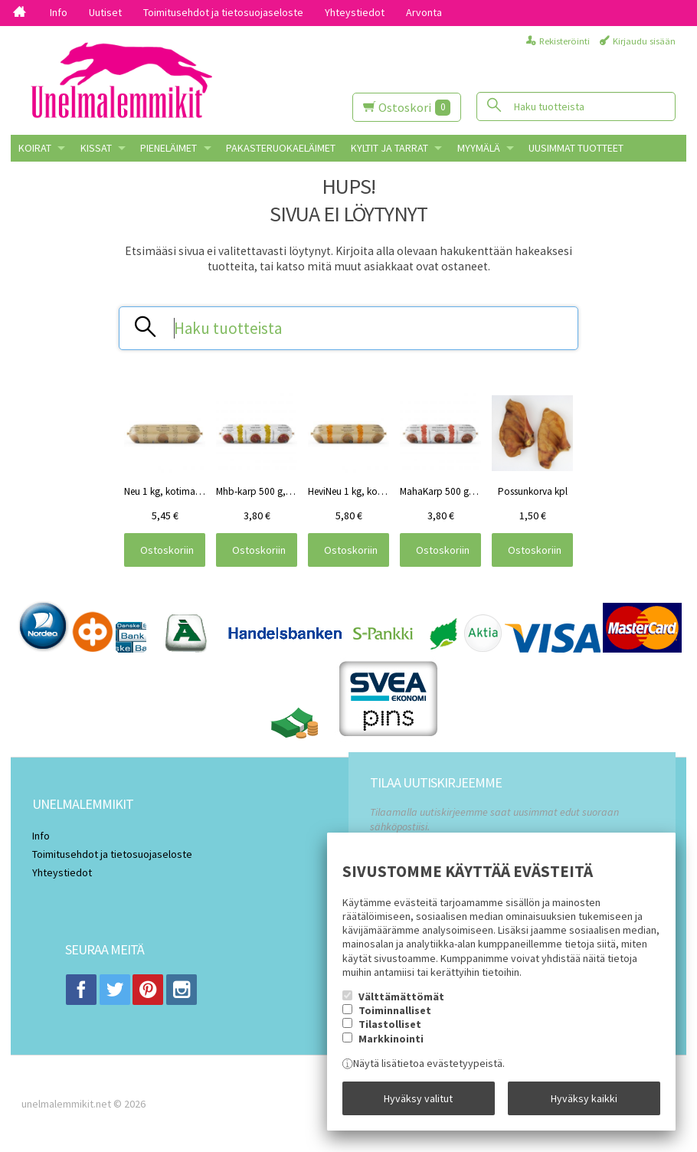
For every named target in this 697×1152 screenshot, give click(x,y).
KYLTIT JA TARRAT (389, 148)
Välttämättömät (401, 996)
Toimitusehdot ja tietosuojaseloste (223, 12)
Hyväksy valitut (418, 1098)
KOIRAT (34, 148)
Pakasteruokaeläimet (280, 148)
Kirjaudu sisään (644, 41)
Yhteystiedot (354, 12)
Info (58, 12)
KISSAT (96, 148)
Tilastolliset (389, 1024)
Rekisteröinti (564, 41)
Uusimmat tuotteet (575, 148)
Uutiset (105, 12)
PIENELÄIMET (168, 148)
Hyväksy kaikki (584, 1098)
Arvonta (424, 12)
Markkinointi (391, 1039)
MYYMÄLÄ (478, 148)
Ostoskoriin (167, 550)
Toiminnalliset (394, 1010)
